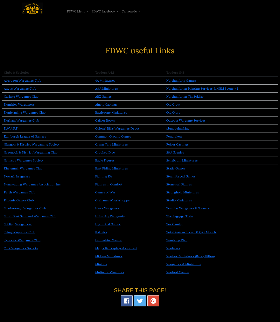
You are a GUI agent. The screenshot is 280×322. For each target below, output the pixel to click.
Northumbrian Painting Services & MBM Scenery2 (202, 88)
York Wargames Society (21, 248)
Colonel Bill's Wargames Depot (117, 128)
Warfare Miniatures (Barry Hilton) (190, 256)
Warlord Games (177, 272)
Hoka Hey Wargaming (111, 216)
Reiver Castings (177, 144)
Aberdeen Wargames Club (22, 80)
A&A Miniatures (106, 88)
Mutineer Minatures (109, 272)
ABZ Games (103, 96)
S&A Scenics (175, 152)
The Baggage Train (179, 216)
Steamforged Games (180, 176)
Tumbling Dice (176, 240)
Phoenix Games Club (19, 200)
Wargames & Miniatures (183, 264)
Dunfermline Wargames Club (25, 112)
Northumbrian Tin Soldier (185, 96)
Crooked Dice (105, 152)
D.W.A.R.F (11, 128)
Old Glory (173, 112)
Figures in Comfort (108, 184)
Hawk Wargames (107, 208)
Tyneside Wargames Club (22, 240)
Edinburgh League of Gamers (25, 136)
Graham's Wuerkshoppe (112, 200)
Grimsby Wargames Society (24, 160)
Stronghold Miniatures (182, 192)
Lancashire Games (108, 240)
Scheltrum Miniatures (182, 160)
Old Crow (173, 104)
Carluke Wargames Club (21, 96)
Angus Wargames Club (20, 88)
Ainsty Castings (106, 104)
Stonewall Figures (179, 184)
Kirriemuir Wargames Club (23, 168)
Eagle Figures (105, 160)
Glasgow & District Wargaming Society (32, 144)
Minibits (101, 264)
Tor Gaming (174, 224)
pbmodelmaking (177, 128)
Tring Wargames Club (19, 232)
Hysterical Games (108, 224)
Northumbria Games (181, 80)
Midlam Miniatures (108, 256)
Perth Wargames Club (19, 192)
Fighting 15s (103, 176)
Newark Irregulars (17, 176)
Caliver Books (105, 120)
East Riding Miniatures (111, 168)
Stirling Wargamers (18, 224)
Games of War (105, 192)
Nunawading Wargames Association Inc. (32, 184)
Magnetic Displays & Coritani (116, 248)
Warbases (173, 248)
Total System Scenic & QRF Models (191, 232)
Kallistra (101, 232)
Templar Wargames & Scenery (188, 208)
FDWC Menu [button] (76, 11)
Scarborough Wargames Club (25, 208)
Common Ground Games (113, 136)
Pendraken (174, 136)
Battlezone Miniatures (111, 112)
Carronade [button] (130, 11)
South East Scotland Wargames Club (30, 216)
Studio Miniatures (179, 200)
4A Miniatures (105, 80)
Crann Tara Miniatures (111, 144)
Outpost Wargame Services (186, 120)
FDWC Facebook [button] (104, 11)
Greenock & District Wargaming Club (31, 152)
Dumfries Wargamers (19, 104)
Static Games (175, 168)
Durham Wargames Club (21, 120)
